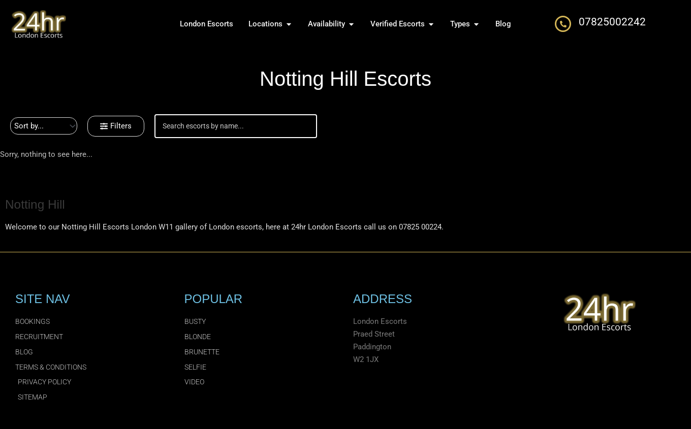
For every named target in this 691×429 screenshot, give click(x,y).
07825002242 (612, 22)
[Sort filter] (43, 126)
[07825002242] (563, 24)
